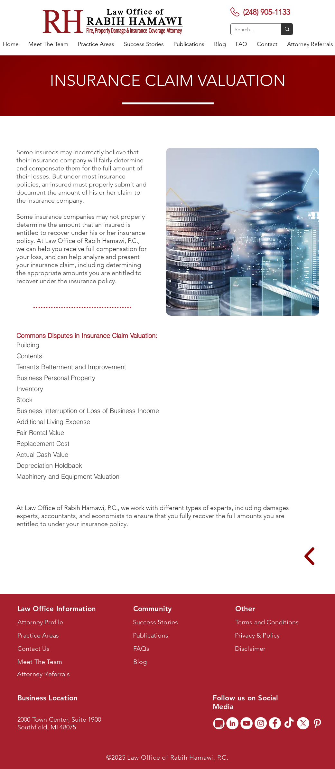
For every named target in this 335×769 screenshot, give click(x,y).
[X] (303, 723)
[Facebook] (275, 723)
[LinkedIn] (232, 723)
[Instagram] (261, 723)
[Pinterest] (317, 723)
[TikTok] (289, 723)
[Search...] (251, 30)
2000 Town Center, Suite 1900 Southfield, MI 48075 (59, 723)
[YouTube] (246, 723)
